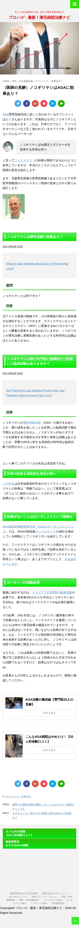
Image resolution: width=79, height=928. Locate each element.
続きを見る (49, 713)
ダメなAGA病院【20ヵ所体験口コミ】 (19, 833)
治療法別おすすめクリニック (55, 893)
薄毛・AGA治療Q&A (29, 900)
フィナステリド (24, 160)
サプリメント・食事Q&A (18, 796)
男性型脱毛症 (32, 422)
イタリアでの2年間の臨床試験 (52, 592)
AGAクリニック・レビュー (44, 897)
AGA (6, 114)
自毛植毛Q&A (58, 903)
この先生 (8, 483)
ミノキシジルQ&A (38, 903)
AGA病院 (9, 526)
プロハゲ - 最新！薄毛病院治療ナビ (39, 17)
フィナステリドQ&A (52, 900)
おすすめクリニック (18, 897)
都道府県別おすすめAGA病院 (16, 843)
